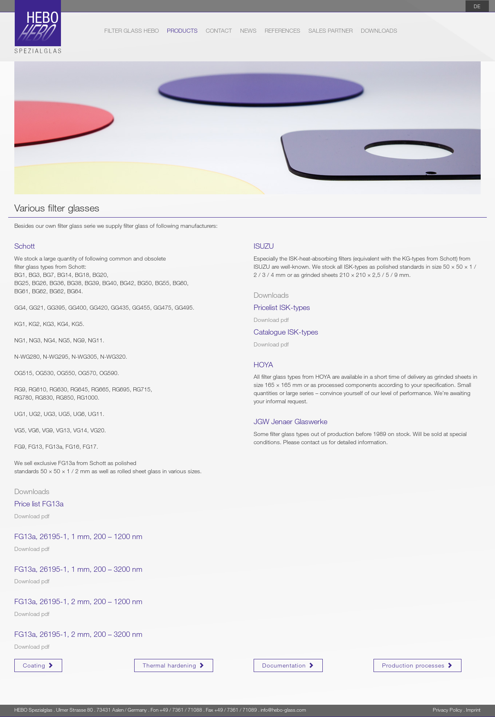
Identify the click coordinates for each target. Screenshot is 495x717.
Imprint (473, 709)
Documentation (288, 665)
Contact (219, 30)
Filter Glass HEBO (131, 30)
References (282, 30)
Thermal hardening (174, 665)
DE (477, 6)
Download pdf (32, 515)
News (248, 30)
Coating (38, 665)
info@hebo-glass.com (283, 709)
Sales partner (330, 30)
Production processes (417, 665)
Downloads (379, 30)
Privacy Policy (447, 709)
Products (182, 30)
